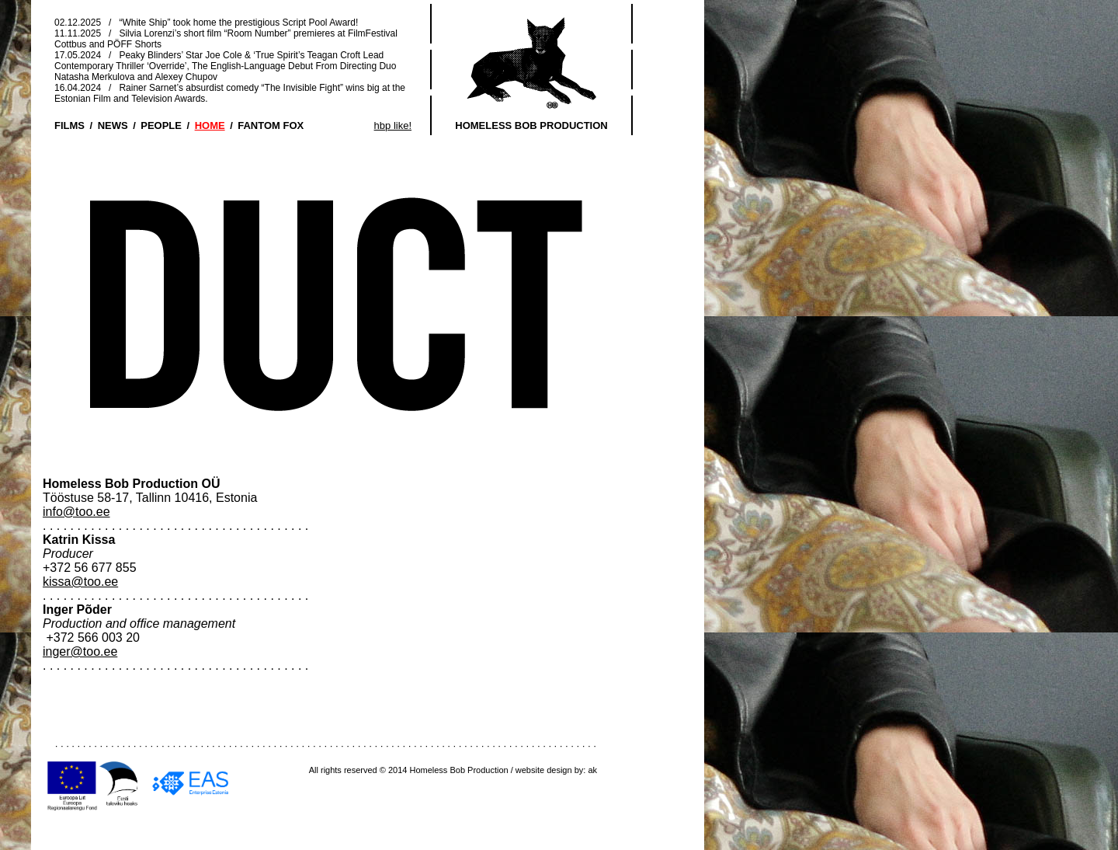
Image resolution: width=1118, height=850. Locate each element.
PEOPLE (161, 125)
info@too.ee (76, 511)
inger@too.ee (80, 651)
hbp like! (392, 125)
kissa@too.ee (80, 581)
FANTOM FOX (271, 125)
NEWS (113, 125)
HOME (210, 125)
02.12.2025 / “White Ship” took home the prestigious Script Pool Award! (206, 22)
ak (592, 770)
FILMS (69, 125)
